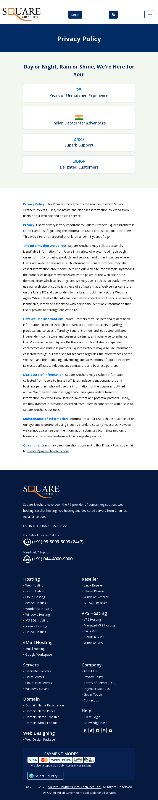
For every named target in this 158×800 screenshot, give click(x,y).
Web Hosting (34, 585)
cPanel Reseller (94, 591)
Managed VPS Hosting (99, 625)
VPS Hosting (92, 619)
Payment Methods (97, 689)
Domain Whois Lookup (41, 723)
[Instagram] (104, 730)
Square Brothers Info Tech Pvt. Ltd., (75, 787)
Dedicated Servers (38, 671)
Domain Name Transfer (42, 717)
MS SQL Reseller (95, 603)
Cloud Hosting (35, 597)
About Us (90, 671)
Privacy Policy (93, 677)
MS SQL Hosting (36, 620)
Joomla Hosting (36, 626)
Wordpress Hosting (38, 609)
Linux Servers (34, 677)
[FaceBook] (84, 730)
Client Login (92, 717)
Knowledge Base (95, 723)
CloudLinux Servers (38, 683)
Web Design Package (40, 739)
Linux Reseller (93, 585)
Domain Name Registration (44, 705)
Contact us (91, 700)
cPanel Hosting (35, 603)
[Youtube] (110, 730)
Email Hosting (35, 649)
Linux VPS (90, 631)
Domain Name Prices (40, 711)
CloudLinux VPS (94, 637)
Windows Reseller (96, 597)
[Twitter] (91, 730)
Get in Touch (93, 694)
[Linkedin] (97, 730)
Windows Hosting (37, 614)
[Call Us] (113, 15)
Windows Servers (37, 689)
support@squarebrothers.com (48, 451)
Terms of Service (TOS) (100, 683)
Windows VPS (93, 643)
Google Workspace (38, 654)
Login (75, 15)
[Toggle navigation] (150, 14)
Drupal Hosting (35, 632)
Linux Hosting (34, 591)
